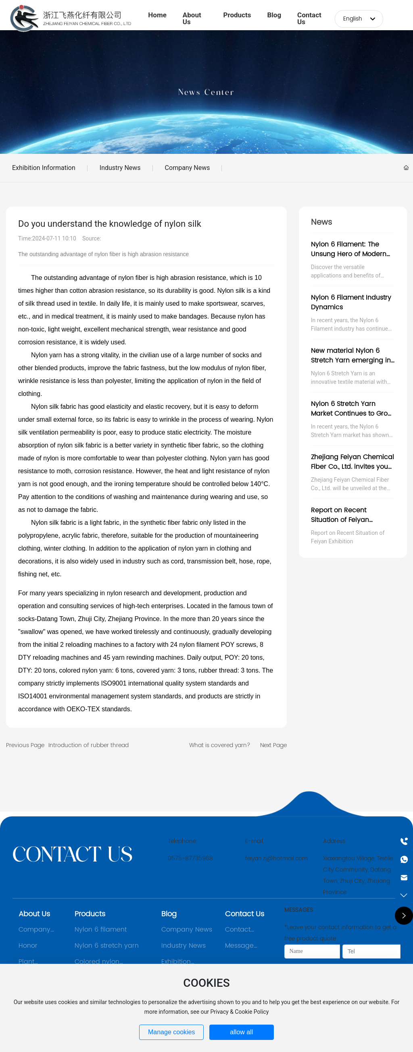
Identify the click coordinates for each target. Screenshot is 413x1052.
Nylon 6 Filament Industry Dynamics (351, 302)
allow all (241, 1032)
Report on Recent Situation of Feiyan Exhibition (340, 520)
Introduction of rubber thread (88, 745)
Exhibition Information (43, 168)
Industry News (120, 168)
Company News (187, 168)
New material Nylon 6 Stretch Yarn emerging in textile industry (351, 360)
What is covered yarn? (219, 745)
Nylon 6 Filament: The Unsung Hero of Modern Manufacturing (348, 254)
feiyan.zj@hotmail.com (276, 858)
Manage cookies (171, 1032)
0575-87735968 (190, 858)
